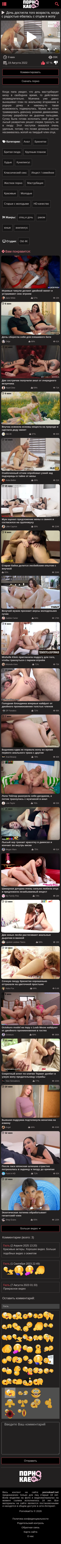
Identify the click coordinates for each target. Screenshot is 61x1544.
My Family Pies (10, 896)
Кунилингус (23, 162)
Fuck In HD (8, 1173)
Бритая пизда (12, 152)
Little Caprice (9, 526)
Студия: (11, 241)
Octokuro (8, 1034)
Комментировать (30, 72)
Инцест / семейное (43, 172)
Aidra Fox (8, 988)
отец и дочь (26, 217)
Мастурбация (35, 183)
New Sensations (11, 1081)
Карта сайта (30, 1531)
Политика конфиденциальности (30, 1518)
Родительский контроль (30, 1523)
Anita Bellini (9, 480)
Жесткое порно (13, 183)
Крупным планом (35, 152)
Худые (8, 162)
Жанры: (11, 217)
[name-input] (30, 1306)
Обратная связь (30, 1527)
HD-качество (41, 203)
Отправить (30, 1460)
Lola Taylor (8, 803)
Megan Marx (9, 849)
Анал (27, 141)
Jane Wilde (8, 298)
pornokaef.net (50, 1492)
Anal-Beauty (9, 757)
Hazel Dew (8, 387)
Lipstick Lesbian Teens (13, 942)
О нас (30, 1536)
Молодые (26, 193)
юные (7, 227)
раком (41, 217)
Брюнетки (40, 141)
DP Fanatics (9, 710)
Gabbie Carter (10, 618)
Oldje (6, 341)
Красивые (10, 193)
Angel (6, 1127)
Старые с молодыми (16, 203)
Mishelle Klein (10, 664)
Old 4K (24, 241)
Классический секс (15, 172)
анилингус (22, 227)
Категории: (13, 141)
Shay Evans (9, 1219)
